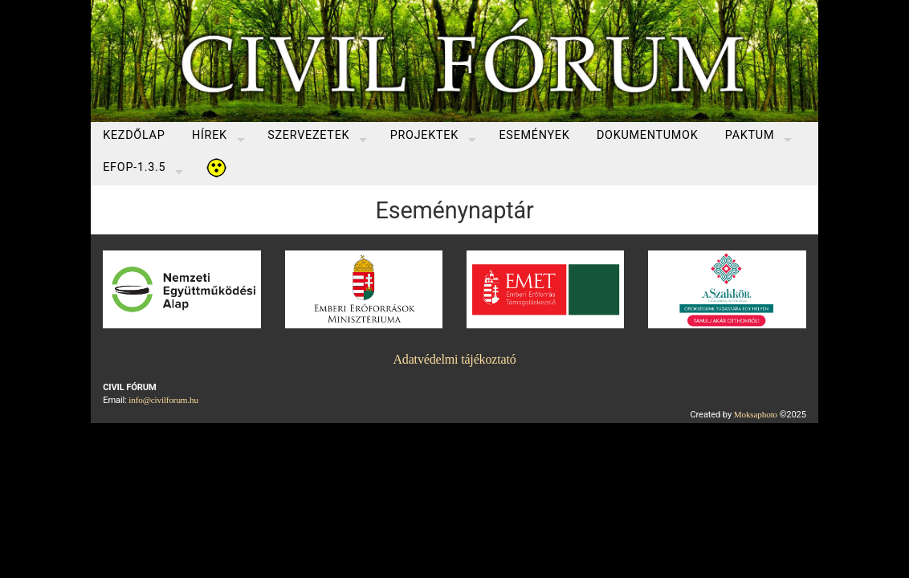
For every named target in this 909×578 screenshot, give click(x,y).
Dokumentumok (648, 135)
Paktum (749, 135)
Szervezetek (308, 135)
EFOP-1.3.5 (134, 167)
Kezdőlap (134, 135)
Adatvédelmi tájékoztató (454, 359)
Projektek (424, 135)
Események (534, 135)
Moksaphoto (755, 414)
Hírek (209, 135)
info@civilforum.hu (163, 400)
